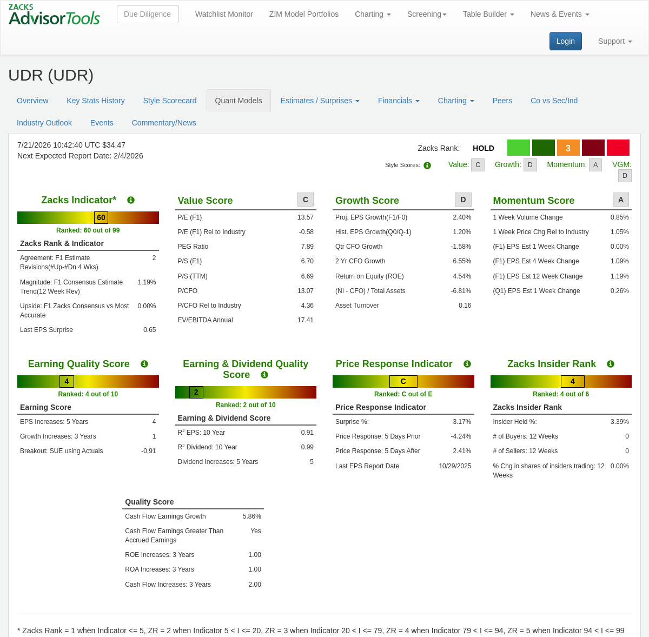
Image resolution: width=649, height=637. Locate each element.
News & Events (560, 14)
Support (615, 41)
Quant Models (238, 100)
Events (102, 122)
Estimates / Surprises (320, 100)
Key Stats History (95, 100)
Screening (427, 14)
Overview (32, 100)
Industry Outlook (44, 122)
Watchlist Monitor (224, 14)
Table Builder (488, 14)
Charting (373, 14)
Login (566, 41)
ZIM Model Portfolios (304, 14)
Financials (399, 100)
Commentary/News (164, 122)
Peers (503, 100)
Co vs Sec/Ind (554, 100)
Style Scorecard (170, 100)
